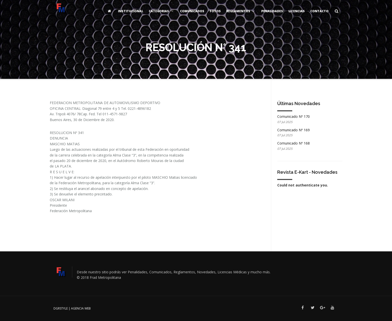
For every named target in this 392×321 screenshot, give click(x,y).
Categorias (161, 11)
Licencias (296, 11)
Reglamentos (241, 11)
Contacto (319, 11)
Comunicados (192, 11)
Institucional (130, 11)
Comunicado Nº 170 (293, 116)
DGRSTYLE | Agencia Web (72, 308)
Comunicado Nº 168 (293, 143)
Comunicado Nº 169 (293, 130)
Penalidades (272, 11)
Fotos (215, 11)
